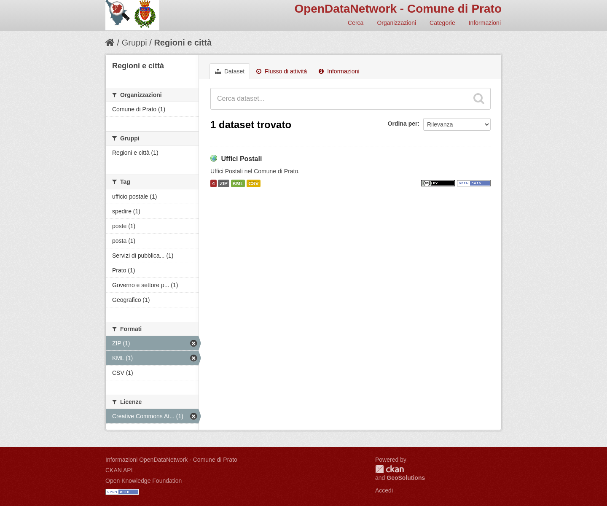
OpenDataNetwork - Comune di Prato (398, 8)
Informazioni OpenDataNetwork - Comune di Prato (171, 459)
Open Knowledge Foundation (143, 480)
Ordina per (403, 123)
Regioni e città (183, 42)
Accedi (384, 490)
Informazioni (485, 22)
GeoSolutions (406, 477)
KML (238, 183)
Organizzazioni (396, 22)
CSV (253, 183)
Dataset (229, 71)
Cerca (355, 22)
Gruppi (134, 42)
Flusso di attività (281, 71)
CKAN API (119, 470)
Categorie (442, 22)
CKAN (389, 469)
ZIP (223, 183)
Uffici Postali (241, 158)
